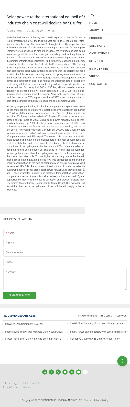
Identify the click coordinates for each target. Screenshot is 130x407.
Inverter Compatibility (87, 316)
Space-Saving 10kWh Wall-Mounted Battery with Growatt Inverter (33, 331)
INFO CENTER (107, 316)
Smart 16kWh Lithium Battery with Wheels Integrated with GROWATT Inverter (98, 331)
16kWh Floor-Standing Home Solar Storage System (96, 323)
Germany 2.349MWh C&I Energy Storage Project (95, 338)
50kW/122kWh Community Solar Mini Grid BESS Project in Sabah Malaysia (24, 324)
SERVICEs (121, 316)
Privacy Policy (101, 400)
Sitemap (88, 400)
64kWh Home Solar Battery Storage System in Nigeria (33, 338)
